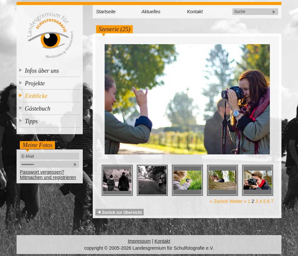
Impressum (139, 241)
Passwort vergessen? (42, 172)
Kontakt (195, 11)
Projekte (35, 83)
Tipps (31, 121)
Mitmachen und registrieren (48, 177)
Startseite (106, 11)
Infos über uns (42, 70)
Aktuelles (150, 11)
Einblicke (36, 96)
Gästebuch (37, 108)
